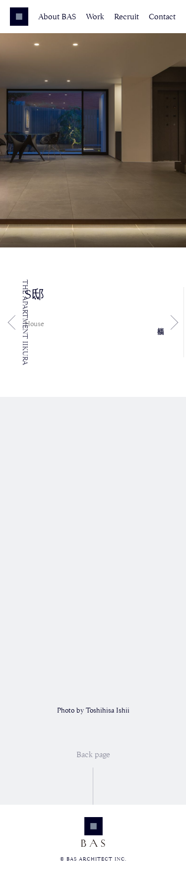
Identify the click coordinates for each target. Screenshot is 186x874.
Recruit (126, 17)
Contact (162, 17)
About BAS (57, 17)
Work (95, 17)
